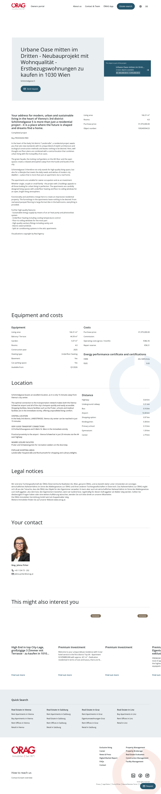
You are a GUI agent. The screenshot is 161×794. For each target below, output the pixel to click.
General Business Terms (129, 784)
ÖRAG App (108, 6)
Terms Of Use (116, 784)
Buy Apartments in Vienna (22, 718)
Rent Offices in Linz (125, 718)
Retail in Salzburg (54, 727)
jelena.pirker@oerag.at (24, 574)
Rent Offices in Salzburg (56, 723)
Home (18, 6)
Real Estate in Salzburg (56, 718)
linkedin (133, 775)
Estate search (126, 6)
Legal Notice (106, 784)
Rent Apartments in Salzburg (59, 714)
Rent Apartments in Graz (92, 714)
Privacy (98, 784)
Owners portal (37, 6)
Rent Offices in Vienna (20, 723)
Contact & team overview (21, 778)
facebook (140, 775)
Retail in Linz (122, 723)
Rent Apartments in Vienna (22, 714)
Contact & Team (92, 6)
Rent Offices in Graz (90, 723)
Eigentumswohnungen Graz (93, 718)
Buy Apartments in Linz (126, 714)
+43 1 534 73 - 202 (22, 570)
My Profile (140, 7)
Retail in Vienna (17, 727)
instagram (147, 775)
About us (77, 6)
